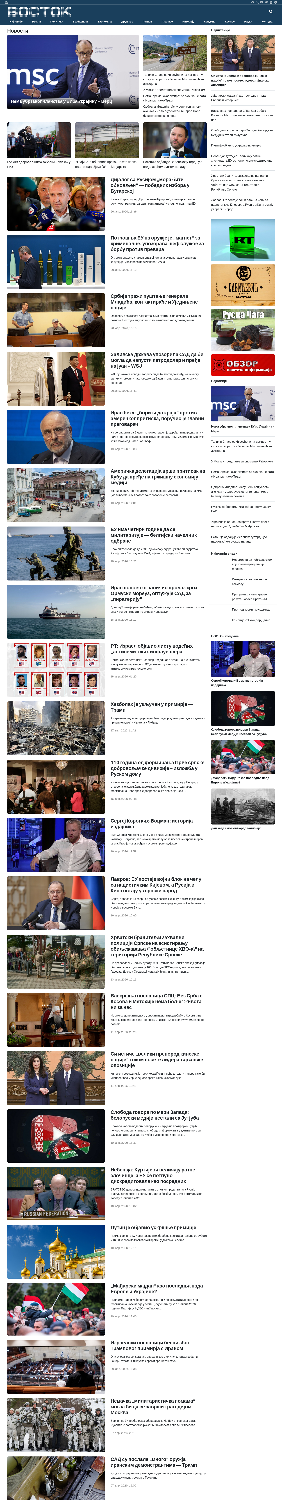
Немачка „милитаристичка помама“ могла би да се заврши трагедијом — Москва (154, 1406)
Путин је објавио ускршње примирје (153, 1227)
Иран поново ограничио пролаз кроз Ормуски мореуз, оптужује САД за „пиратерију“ (154, 593)
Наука (248, 21)
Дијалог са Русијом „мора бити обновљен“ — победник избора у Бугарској (150, 185)
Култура (267, 21)
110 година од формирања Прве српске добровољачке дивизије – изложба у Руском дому (157, 768)
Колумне (209, 21)
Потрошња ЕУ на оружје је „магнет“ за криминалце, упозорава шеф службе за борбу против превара (157, 243)
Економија (105, 21)
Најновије (16, 21)
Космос (230, 21)
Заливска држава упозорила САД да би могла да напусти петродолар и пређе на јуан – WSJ (157, 360)
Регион (147, 21)
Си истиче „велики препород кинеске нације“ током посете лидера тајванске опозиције (157, 1059)
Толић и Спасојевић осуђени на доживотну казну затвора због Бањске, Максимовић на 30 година (241, 446)
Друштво (127, 21)
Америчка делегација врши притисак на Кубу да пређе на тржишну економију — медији (158, 476)
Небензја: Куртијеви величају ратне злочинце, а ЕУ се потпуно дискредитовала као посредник (153, 1175)
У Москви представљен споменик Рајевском (174, 90)
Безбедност (80, 21)
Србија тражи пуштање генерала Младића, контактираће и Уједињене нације (154, 301)
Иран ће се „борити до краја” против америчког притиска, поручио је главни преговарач (157, 418)
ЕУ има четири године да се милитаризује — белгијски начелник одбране (154, 535)
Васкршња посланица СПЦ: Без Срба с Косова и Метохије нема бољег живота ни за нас (157, 1001)
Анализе (167, 21)
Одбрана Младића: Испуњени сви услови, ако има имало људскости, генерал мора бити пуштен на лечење (172, 111)
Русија (36, 21)
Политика (56, 21)
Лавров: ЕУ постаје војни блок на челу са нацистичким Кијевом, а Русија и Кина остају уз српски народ (156, 884)
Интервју (188, 21)
